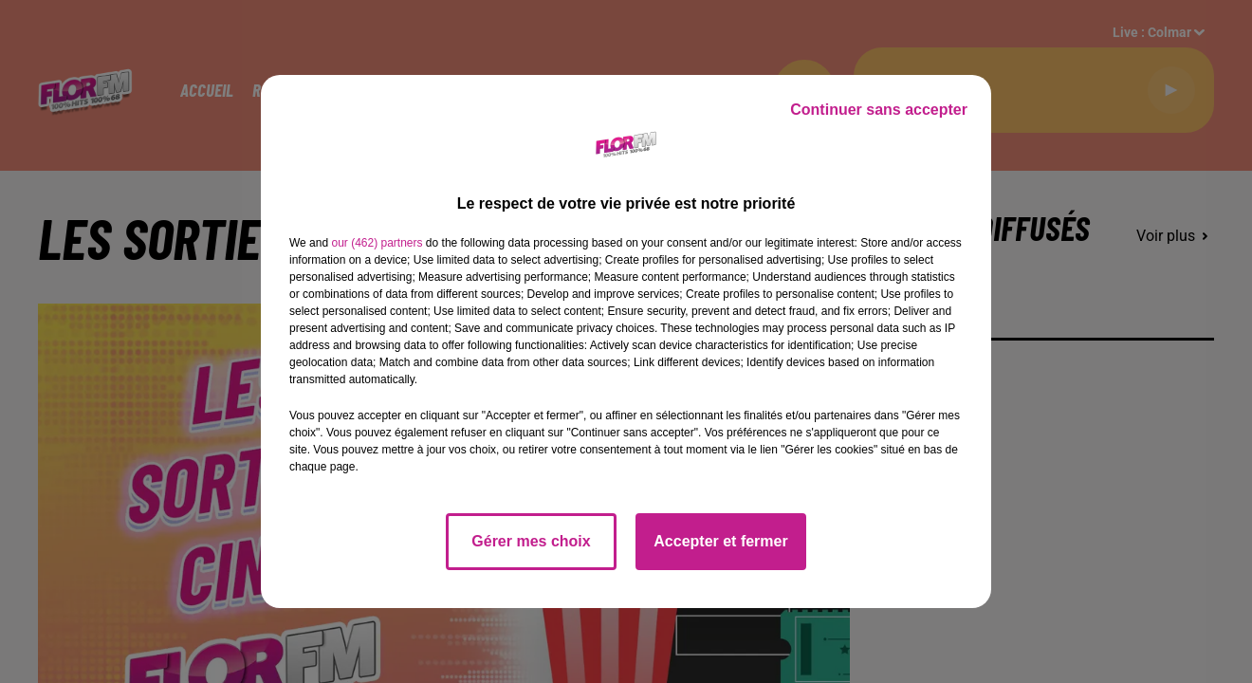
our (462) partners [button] (376, 242)
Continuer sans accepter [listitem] (878, 110)
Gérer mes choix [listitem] (530, 541)
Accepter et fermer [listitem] (720, 541)
